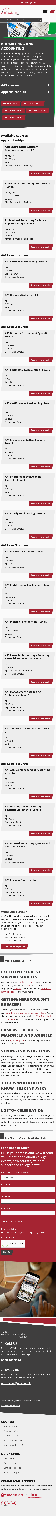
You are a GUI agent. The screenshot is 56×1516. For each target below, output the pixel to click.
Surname (6, 1196)
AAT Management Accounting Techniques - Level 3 (23, 693)
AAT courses (10, 85)
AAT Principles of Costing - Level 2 (25, 513)
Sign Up (6, 1252)
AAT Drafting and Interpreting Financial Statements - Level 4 (23, 808)
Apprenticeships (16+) (14, 1445)
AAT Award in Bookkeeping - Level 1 (26, 261)
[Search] (44, 11)
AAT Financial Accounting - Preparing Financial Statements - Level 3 (27, 657)
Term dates (9, 1458)
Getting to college (12, 1467)
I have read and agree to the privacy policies (25, 1232)
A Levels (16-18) (11, 1431)
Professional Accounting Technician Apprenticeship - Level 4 (26, 222)
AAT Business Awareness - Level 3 (25, 551)
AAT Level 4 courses (13, 117)
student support (26, 982)
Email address (8, 1208)
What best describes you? (14, 1172)
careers (28, 985)
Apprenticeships (13, 92)
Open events (10, 1463)
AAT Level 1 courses (32, 103)
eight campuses (17, 1040)
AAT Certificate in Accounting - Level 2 (27, 369)
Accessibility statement (32, 1401)
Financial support (12, 1472)
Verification (7, 1237)
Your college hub (28, 2)
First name (7, 1184)
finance (17, 988)
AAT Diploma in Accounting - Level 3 (26, 621)
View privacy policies (12, 1221)
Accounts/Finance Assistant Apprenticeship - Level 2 (21, 148)
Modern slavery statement (10, 1406)
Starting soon (10, 1426)
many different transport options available (25, 1013)
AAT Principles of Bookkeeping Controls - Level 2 (23, 478)
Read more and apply (40, 173)
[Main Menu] (52, 11)
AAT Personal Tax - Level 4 (20, 880)
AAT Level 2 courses (13, 110)
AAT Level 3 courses (37, 110)
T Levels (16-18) (11, 1435)
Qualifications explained (14, 946)
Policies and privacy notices (11, 1401)
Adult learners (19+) (13, 1440)
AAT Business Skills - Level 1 (21, 295)
